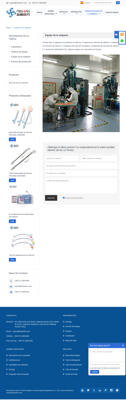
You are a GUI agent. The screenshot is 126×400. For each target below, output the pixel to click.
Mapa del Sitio (70, 341)
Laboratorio (16, 47)
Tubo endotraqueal (72, 361)
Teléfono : (10, 337)
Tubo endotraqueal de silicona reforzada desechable (20, 175)
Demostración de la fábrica (93, 12)
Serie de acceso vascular (18, 83)
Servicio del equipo (72, 327)
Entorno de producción (21, 62)
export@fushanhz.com (18, 3)
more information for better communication (104, 368)
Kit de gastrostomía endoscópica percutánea (21, 216)
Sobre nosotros (51, 12)
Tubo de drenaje (71, 370)
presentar (51, 199)
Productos (76, 13)
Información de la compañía (19, 356)
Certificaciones (14, 361)
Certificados (70, 336)
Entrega (68, 322)
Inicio (39, 13)
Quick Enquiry (122, 345)
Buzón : (9, 332)
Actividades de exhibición (18, 365)
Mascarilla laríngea (72, 356)
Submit (94, 372)
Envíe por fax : (11, 341)
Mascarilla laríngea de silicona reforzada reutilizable (20, 134)
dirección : (10, 322)
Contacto (11, 316)
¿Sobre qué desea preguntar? (107, 355)
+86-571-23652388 (39, 3)
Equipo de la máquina (20, 57)
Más (12, 140)
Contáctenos (111, 13)
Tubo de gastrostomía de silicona (21, 256)
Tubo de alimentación (73, 365)
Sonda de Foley (71, 375)
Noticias (64, 13)
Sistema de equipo (19, 52)
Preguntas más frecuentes (19, 375)
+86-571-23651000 (21, 292)
